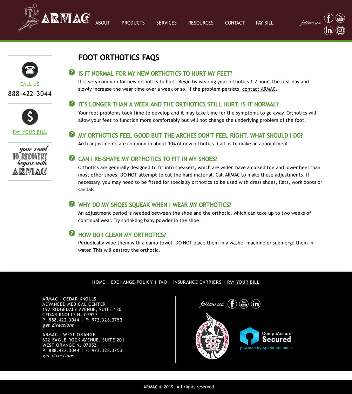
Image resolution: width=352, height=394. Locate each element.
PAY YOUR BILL (243, 282)
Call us (224, 143)
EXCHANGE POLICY (132, 282)
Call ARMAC (228, 175)
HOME (98, 282)
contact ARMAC (259, 89)
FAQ (163, 282)
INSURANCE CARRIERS (197, 282)
